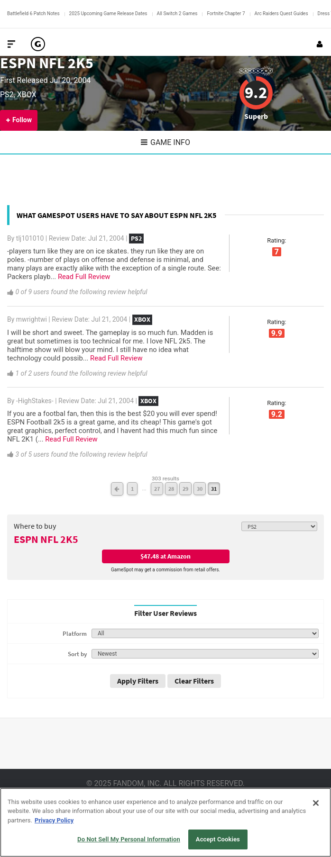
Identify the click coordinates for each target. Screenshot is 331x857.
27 (157, 488)
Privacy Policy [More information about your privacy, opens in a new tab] (54, 820)
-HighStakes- (35, 401)
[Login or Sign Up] (319, 44)
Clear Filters (194, 681)
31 (214, 488)
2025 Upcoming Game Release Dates (108, 13)
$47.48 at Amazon (165, 556)
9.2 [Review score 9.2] (256, 92)
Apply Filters (137, 681)
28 (171, 488)
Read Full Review (84, 276)
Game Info (165, 142)
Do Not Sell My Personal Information (128, 839)
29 (185, 488)
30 (199, 488)
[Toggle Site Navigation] (11, 44)
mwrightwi (31, 319)
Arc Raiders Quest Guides (281, 13)
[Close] (315, 803)
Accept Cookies (218, 839)
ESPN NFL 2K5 (46, 63)
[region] (165, 822)
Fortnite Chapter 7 (226, 13)
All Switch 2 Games (177, 13)
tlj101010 (30, 238)
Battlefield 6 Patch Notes (33, 13)
